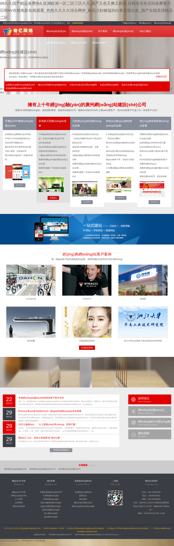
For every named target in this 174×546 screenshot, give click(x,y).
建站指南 (83, 499)
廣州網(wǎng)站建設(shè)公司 (42, 469)
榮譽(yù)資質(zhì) (18, 496)
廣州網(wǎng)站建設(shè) (15, 469)
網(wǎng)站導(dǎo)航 (162, 23)
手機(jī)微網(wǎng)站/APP (51, 492)
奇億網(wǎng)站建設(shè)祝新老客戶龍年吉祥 (41, 398)
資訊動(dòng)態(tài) (56, 43)
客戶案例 (102, 31)
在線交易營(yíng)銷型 (109, 85)
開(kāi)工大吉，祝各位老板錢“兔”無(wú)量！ (40, 438)
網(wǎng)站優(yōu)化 (123, 31)
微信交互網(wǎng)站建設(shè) (135, 85)
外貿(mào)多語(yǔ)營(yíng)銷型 (83, 85)
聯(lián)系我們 (99, 43)
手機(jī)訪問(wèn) (129, 23)
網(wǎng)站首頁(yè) (56, 31)
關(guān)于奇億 (79, 43)
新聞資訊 (83, 496)
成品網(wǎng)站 (51, 517)
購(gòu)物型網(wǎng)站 (51, 506)
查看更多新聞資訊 (61, 450)
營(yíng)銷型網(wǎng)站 (51, 503)
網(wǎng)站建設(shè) (82, 31)
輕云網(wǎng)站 (51, 513)
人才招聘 (19, 499)
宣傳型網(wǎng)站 (51, 496)
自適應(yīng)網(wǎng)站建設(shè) (20, 85)
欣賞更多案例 (87, 348)
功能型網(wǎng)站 (51, 499)
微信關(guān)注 (145, 23)
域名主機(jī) (145, 31)
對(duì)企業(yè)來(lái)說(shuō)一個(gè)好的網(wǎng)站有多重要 (49, 411)
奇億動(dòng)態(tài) (83, 492)
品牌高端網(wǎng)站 (51, 510)
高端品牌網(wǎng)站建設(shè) (19, 88)
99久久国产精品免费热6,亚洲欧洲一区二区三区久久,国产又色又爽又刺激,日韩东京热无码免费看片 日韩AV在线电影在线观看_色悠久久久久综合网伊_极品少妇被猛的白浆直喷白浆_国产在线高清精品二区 (86, 10)
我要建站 (19, 185)
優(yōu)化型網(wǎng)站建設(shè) (52, 85)
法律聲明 (19, 503)
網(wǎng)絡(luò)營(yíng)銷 (83, 506)
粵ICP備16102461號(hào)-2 (129, 535)
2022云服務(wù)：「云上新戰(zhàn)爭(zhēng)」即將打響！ (47, 424)
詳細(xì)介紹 (161, 76)
